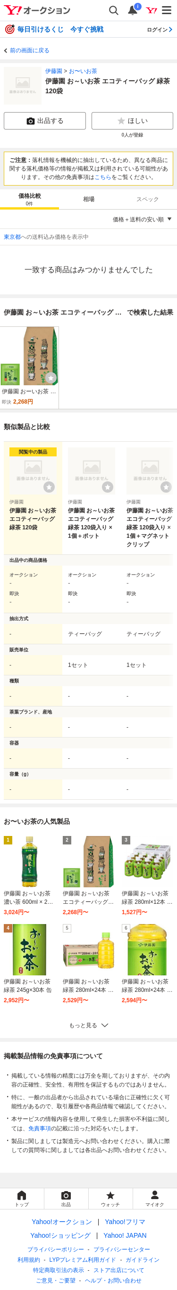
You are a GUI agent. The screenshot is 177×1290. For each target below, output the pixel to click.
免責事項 (39, 1128)
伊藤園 (53, 71)
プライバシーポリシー (55, 1249)
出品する (45, 121)
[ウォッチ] (51, 377)
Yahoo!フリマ (125, 1221)
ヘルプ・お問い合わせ (113, 1280)
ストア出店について (118, 1270)
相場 (88, 199)
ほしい (132, 121)
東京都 (12, 237)
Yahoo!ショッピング (60, 1235)
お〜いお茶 (83, 71)
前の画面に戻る (30, 50)
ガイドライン (143, 1260)
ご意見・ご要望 (56, 1280)
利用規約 (28, 1260)
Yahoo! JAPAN (124, 1235)
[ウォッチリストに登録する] (49, 487)
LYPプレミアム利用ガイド (83, 1260)
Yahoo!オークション (62, 1221)
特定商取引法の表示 (58, 1270)
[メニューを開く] (167, 10)
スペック (147, 199)
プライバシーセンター (121, 1249)
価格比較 (29, 200)
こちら (102, 177)
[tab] (29, 199)
